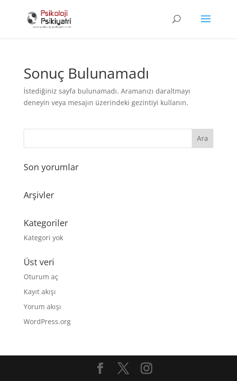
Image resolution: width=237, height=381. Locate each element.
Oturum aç (41, 276)
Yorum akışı (42, 306)
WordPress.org (47, 321)
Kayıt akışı (40, 291)
